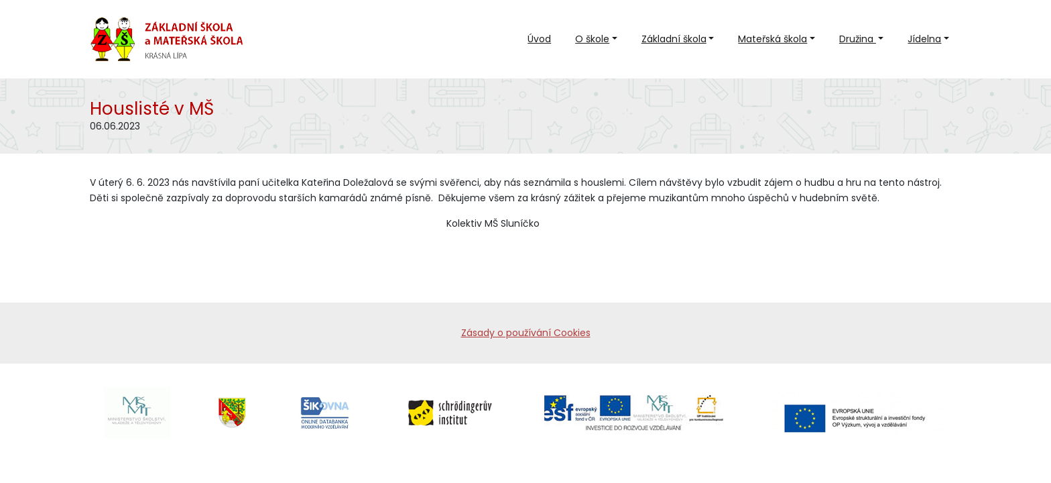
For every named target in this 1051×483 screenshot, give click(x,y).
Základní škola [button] (673, 39)
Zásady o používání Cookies (526, 332)
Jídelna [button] (924, 39)
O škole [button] (592, 39)
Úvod (539, 39)
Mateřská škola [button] (772, 39)
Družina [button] (857, 39)
